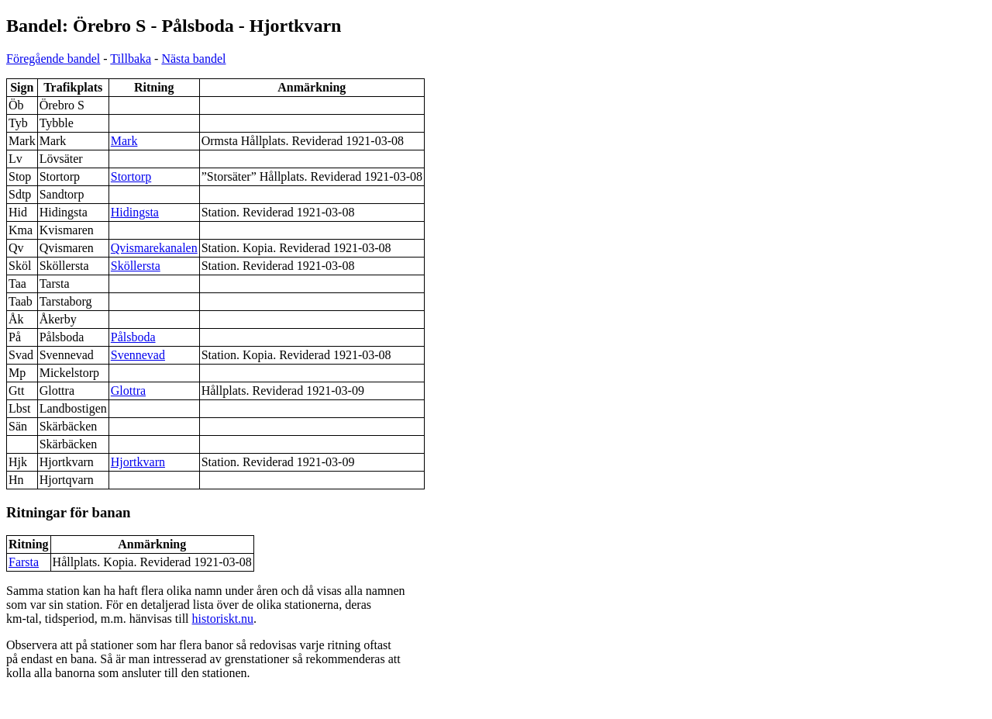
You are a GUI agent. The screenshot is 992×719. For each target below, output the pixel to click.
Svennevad (138, 354)
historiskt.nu (223, 618)
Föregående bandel (53, 58)
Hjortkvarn (138, 461)
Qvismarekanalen (154, 247)
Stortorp (131, 176)
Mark (124, 140)
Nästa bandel (193, 58)
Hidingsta (135, 212)
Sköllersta (135, 265)
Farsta (24, 562)
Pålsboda (133, 337)
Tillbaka (130, 58)
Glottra (128, 390)
